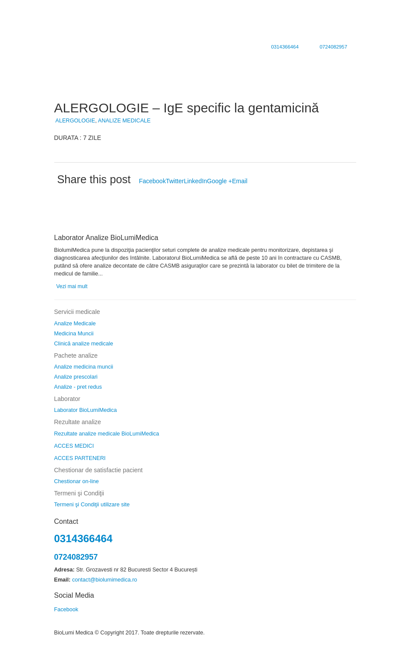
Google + (219, 181)
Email (239, 181)
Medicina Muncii (74, 334)
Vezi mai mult (72, 286)
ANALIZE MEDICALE (124, 121)
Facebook (152, 181)
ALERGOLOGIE (75, 121)
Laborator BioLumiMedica (85, 410)
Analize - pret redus (78, 387)
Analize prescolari (76, 377)
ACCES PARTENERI (80, 458)
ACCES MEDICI (74, 446)
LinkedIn (195, 181)
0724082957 (333, 46)
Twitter (175, 181)
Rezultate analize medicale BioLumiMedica (106, 434)
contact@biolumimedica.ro (104, 580)
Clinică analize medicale (83, 344)
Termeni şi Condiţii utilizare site (92, 505)
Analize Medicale (75, 324)
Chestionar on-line (76, 481)
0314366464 (284, 46)
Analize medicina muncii (83, 367)
